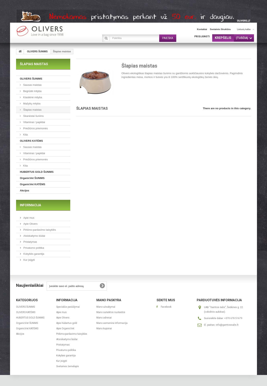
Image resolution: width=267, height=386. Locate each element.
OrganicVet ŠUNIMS (32, 178)
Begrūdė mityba (32, 91)
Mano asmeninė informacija (111, 323)
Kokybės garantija (33, 253)
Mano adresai (104, 317)
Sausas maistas (32, 84)
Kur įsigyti (29, 259)
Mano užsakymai (105, 306)
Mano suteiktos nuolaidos (110, 312)
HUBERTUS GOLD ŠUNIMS (37, 171)
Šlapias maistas (32, 109)
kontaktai (202, 29)
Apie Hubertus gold (66, 323)
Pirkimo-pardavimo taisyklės (39, 229)
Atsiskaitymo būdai (34, 235)
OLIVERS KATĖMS (31, 140)
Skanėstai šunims (33, 115)
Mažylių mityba (31, 103)
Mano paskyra (108, 300)
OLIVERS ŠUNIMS (37, 51)
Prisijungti (202, 36)
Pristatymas (30, 241)
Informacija (30, 205)
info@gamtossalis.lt (227, 324)
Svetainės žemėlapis (67, 366)
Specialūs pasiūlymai (68, 306)
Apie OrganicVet (65, 328)
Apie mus (28, 217)
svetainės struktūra (220, 29)
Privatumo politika (33, 247)
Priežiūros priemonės (35, 128)
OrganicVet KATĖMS (32, 184)
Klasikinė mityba (32, 97)
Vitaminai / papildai (33, 122)
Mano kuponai (104, 328)
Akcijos (24, 190)
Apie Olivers (30, 223)
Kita (25, 134)
